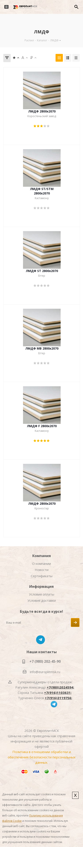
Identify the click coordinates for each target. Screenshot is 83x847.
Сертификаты (41, 576)
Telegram (40, 639)
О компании (41, 563)
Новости (41, 569)
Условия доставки (41, 600)
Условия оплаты (41, 594)
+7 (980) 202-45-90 (45, 661)
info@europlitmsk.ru (45, 672)
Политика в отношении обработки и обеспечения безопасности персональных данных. (41, 757)
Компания (41, 555)
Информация (41, 586)
